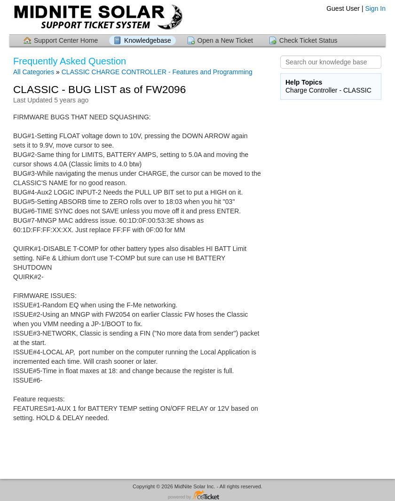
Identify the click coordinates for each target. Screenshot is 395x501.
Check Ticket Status (308, 40)
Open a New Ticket (225, 40)
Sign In (375, 8)
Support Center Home (66, 40)
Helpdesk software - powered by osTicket (197, 495)
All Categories (33, 72)
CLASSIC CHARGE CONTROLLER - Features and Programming (157, 72)
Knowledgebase (147, 40)
